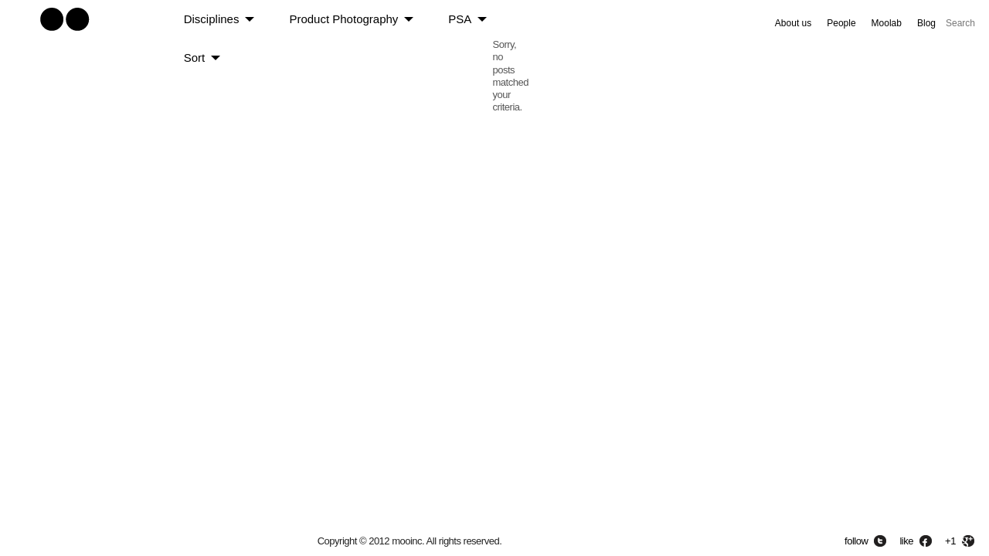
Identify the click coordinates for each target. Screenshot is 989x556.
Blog (926, 23)
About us (793, 23)
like (906, 541)
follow (856, 541)
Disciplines (212, 18)
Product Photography (343, 18)
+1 (950, 541)
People (841, 23)
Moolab (887, 23)
